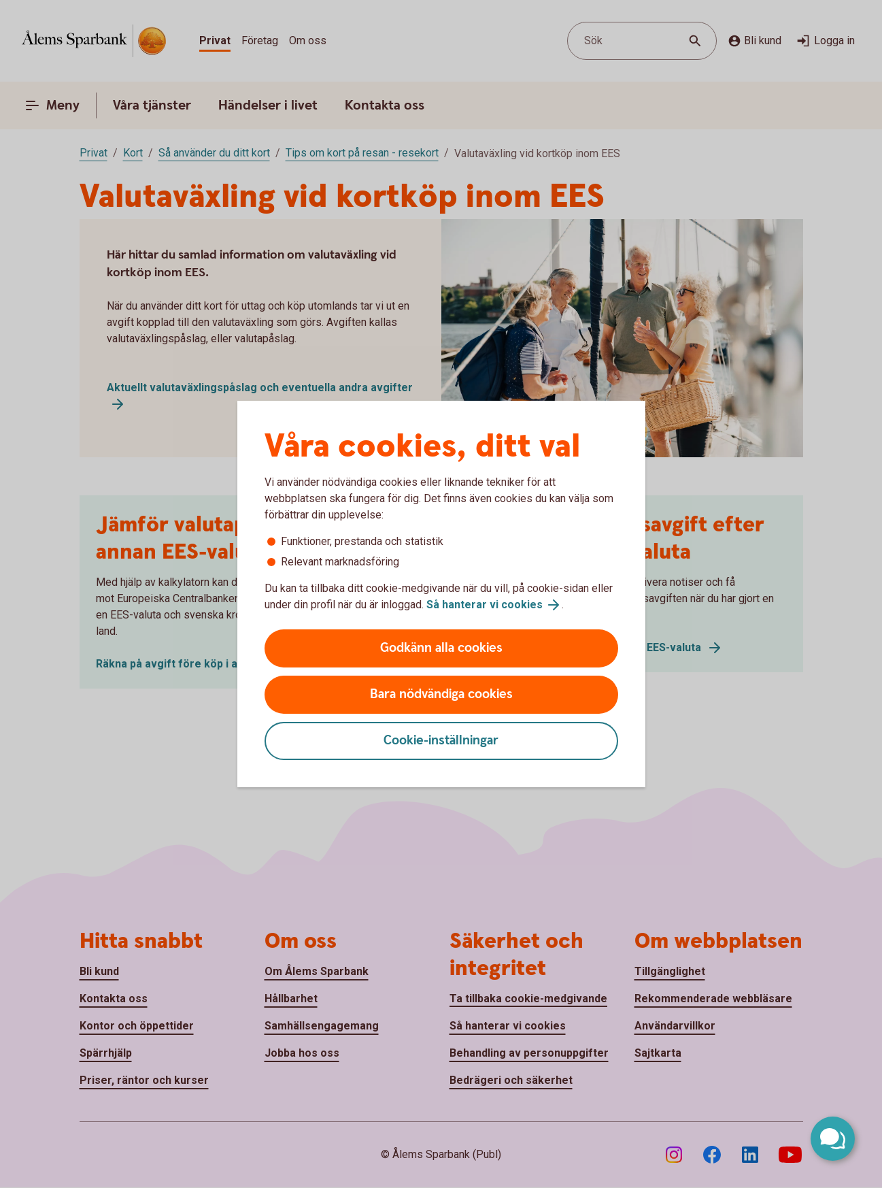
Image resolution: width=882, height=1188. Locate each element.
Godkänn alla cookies (441, 648)
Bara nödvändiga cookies (441, 694)
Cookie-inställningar (441, 740)
